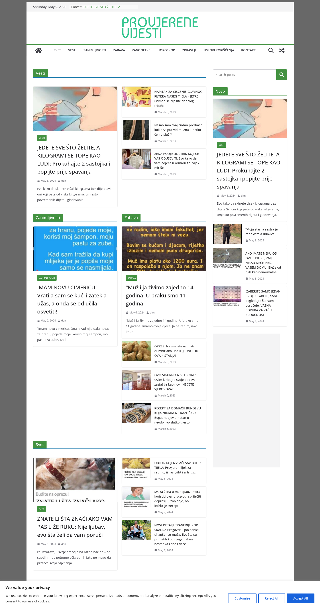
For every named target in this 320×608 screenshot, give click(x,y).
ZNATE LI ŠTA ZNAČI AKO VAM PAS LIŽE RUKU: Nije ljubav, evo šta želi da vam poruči (75, 526)
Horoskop (166, 50)
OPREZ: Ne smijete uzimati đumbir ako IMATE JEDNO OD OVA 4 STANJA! (176, 351)
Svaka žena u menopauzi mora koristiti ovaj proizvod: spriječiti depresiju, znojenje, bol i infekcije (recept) (177, 499)
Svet (57, 50)
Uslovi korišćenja (219, 50)
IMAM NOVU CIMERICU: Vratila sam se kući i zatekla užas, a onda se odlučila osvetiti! (72, 299)
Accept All (300, 598)
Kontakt (248, 50)
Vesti (72, 50)
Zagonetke (141, 50)
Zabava (119, 50)
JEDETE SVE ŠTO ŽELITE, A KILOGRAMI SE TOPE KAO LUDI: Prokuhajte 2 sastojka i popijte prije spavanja (73, 159)
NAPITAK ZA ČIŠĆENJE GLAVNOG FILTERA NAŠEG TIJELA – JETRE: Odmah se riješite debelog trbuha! (178, 98)
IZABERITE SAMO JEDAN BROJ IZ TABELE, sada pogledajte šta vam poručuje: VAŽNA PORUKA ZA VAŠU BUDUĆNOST (263, 303)
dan (63, 181)
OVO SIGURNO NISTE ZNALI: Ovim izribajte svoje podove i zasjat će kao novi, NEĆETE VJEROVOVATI (175, 382)
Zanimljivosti (95, 50)
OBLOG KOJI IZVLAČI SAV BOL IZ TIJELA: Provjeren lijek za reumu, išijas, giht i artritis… (177, 467)
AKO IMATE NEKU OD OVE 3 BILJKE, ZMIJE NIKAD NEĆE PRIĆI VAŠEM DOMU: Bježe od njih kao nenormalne (263, 262)
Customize (242, 598)
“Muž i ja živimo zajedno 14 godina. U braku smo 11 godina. (160, 295)
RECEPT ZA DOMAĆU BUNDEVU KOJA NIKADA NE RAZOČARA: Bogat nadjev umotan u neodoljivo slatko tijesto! (177, 415)
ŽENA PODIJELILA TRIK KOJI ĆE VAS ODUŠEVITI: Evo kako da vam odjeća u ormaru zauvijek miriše (176, 160)
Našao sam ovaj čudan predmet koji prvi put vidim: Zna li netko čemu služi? (178, 130)
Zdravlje (189, 50)
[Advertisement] (246, 400)
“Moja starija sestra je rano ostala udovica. (261, 231)
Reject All (272, 598)
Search (281, 74)
